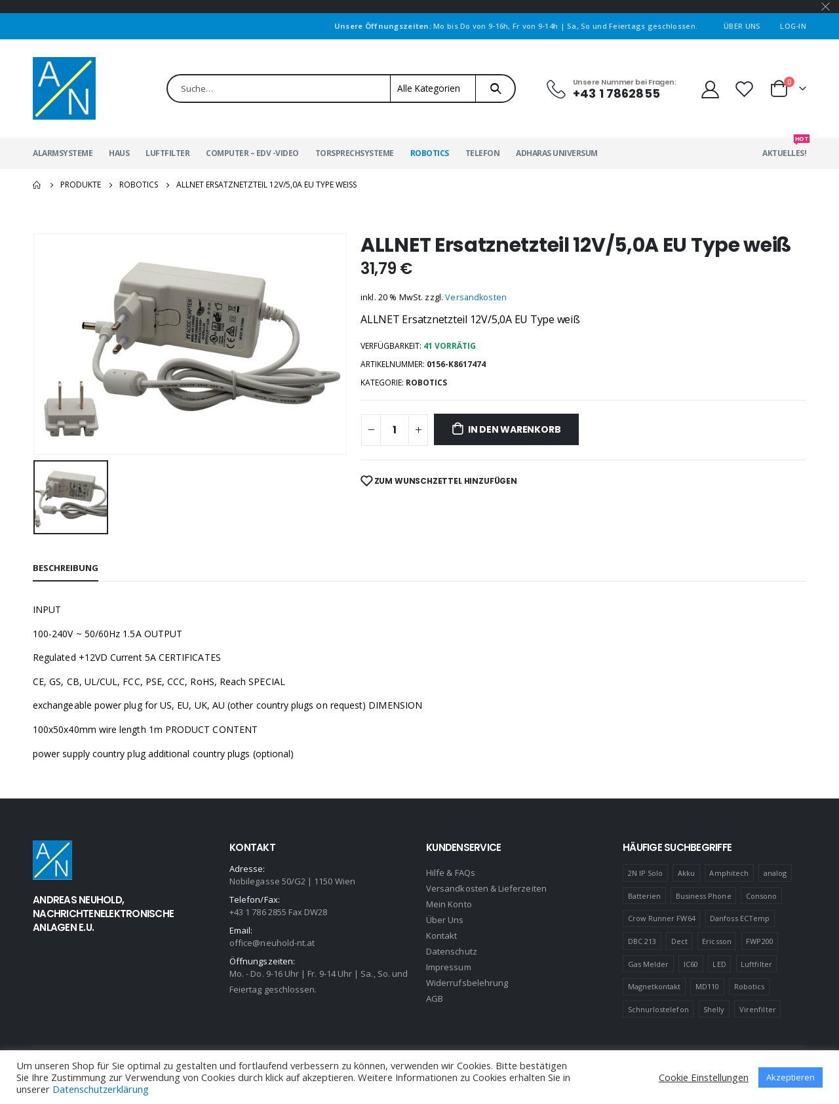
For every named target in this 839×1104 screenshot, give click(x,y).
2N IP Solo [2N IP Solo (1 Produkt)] (645, 873)
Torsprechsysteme (354, 153)
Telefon (482, 153)
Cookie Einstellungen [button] (704, 1077)
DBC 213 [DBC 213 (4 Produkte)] (642, 941)
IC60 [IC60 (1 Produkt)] (691, 964)
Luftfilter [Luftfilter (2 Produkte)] (756, 964)
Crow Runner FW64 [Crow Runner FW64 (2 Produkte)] (661, 918)
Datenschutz (451, 951)
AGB (434, 998)
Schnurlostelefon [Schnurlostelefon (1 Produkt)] (658, 1009)
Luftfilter (167, 153)
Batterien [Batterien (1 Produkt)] (644, 896)
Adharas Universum (557, 153)
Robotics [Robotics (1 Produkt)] (749, 986)
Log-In (793, 26)
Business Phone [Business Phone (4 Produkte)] (704, 896)
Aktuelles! (784, 148)
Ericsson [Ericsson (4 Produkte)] (717, 941)
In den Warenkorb (514, 429)
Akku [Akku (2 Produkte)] (686, 873)
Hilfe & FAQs (450, 872)
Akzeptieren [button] (790, 1077)
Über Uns (742, 26)
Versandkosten (476, 297)
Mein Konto (449, 904)
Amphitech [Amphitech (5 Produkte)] (729, 873)
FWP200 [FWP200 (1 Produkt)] (759, 941)
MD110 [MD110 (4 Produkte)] (707, 986)
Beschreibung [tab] (65, 568)
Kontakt (441, 935)
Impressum (448, 967)
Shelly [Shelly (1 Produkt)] (713, 1009)
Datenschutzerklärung (100, 1088)
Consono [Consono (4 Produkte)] (761, 896)
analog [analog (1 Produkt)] (775, 873)
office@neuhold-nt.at (272, 943)
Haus (119, 153)
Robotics (429, 153)
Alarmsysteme (62, 153)
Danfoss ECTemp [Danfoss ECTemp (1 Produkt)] (740, 918)
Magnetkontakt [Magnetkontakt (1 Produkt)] (654, 986)
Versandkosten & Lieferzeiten (486, 888)
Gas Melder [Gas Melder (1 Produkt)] (648, 964)
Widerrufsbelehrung (467, 983)
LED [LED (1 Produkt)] (719, 964)
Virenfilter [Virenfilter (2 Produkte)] (757, 1009)
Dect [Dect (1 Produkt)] (679, 941)
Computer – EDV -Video (252, 153)
